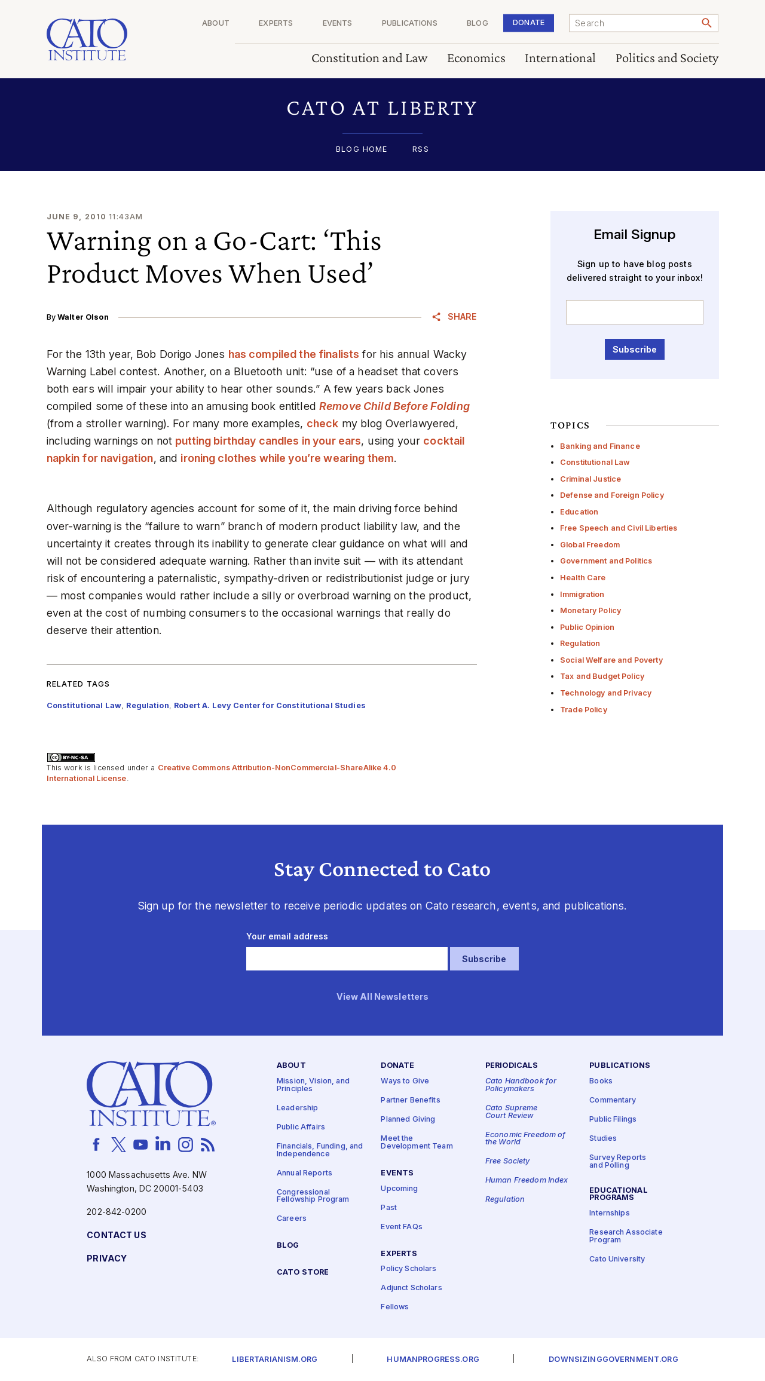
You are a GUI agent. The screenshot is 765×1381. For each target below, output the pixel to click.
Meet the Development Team (416, 1142)
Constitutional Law (595, 462)
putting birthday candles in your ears (268, 440)
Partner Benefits (410, 1100)
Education (579, 511)
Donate (528, 22)
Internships (609, 1213)
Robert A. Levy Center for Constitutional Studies (270, 705)
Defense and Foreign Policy (612, 495)
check (323, 423)
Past (389, 1207)
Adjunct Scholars (411, 1288)
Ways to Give (405, 1081)
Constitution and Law (369, 58)
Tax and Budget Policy (602, 676)
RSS (420, 150)
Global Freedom (590, 544)
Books (601, 1081)
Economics (476, 58)
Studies (603, 1139)
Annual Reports (304, 1173)
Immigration (582, 594)
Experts (276, 23)
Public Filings (613, 1119)
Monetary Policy (590, 610)
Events (338, 23)
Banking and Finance (600, 446)
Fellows (395, 1307)
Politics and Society (667, 58)
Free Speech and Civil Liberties (618, 527)
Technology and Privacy (605, 692)
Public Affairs (301, 1127)
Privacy (107, 1258)
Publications (409, 23)
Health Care (583, 577)
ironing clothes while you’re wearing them (287, 458)
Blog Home (361, 150)
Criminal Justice (590, 478)
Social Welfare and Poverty (611, 660)
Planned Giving (408, 1119)
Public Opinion (587, 627)
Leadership (297, 1108)
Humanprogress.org (433, 1360)
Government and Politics (606, 560)
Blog (477, 23)
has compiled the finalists (294, 354)
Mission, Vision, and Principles (313, 1085)
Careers (292, 1219)
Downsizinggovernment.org (613, 1360)
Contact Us (116, 1235)
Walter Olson (83, 317)
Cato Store (303, 1272)
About (216, 23)
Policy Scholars (408, 1269)
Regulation (580, 643)
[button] (383, 107)
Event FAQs (401, 1226)
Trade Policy (583, 709)
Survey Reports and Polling (617, 1161)
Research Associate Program (626, 1236)
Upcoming (399, 1188)
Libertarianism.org (274, 1360)
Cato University (617, 1259)
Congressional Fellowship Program (313, 1196)
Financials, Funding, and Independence (320, 1150)
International (560, 58)
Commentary (612, 1100)
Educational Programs (618, 1194)
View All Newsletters (382, 997)
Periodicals (511, 1066)
